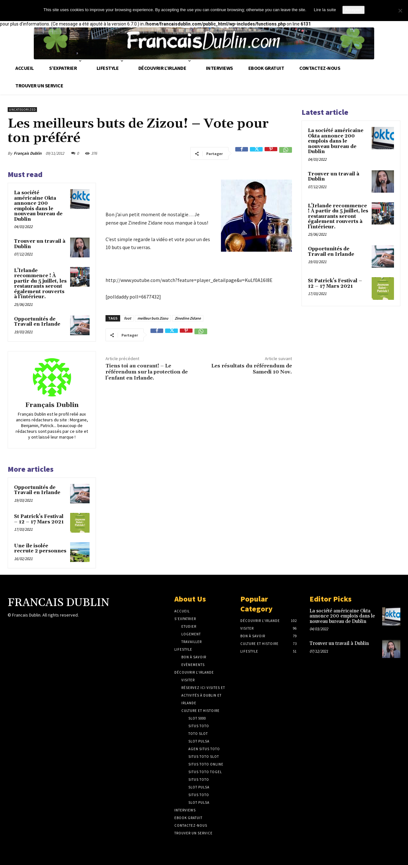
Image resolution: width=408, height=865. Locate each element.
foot (127, 318)
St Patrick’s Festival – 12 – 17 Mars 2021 (39, 519)
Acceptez (353, 9)
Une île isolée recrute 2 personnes (40, 548)
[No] (400, 10)
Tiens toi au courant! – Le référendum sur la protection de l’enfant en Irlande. (147, 372)
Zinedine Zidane (188, 318)
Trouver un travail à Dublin (39, 244)
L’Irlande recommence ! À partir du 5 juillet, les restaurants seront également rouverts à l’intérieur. (40, 284)
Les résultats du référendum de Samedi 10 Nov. (251, 369)
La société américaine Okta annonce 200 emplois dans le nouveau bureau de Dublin (38, 206)
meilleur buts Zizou (152, 318)
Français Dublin (27, 153)
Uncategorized (22, 109)
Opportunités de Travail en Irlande (37, 322)
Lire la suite (325, 9)
